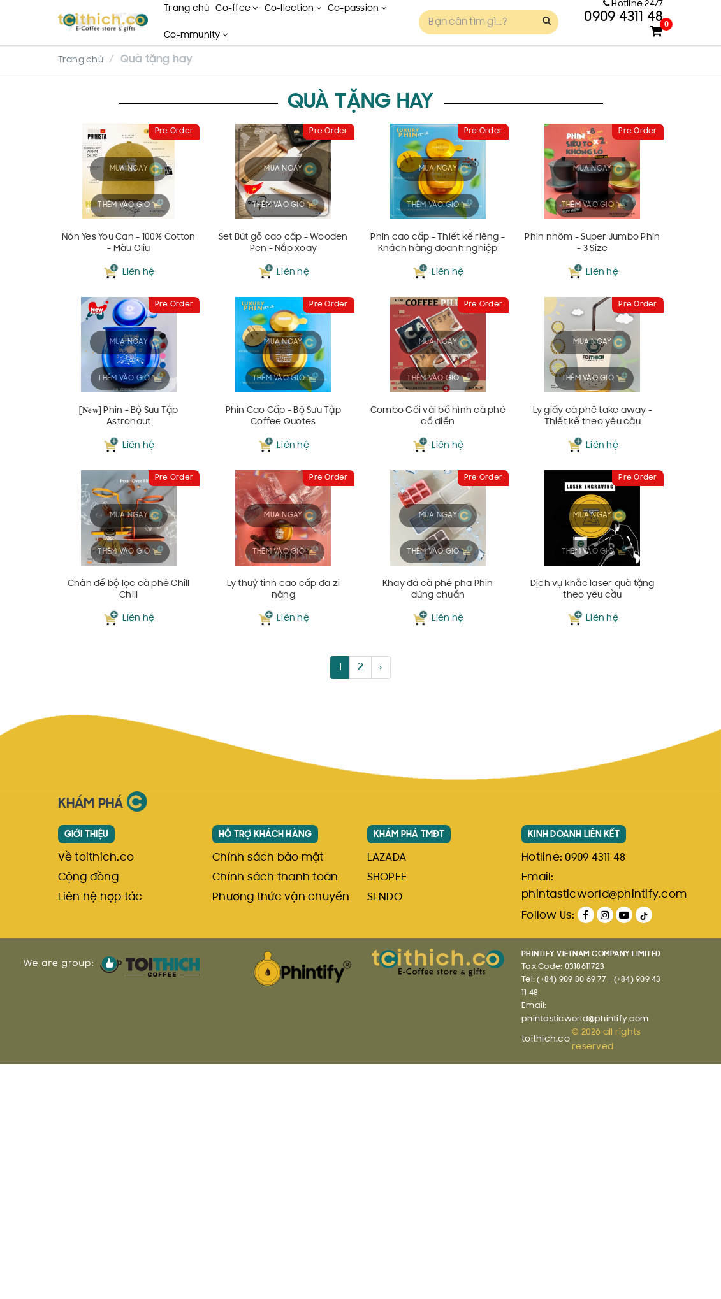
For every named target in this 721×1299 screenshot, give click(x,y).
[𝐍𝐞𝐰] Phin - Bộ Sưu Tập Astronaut (129, 576)
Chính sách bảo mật (268, 1093)
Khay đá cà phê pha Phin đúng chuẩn (438, 827)
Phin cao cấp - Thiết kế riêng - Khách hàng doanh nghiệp (438, 325)
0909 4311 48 (595, 1093)
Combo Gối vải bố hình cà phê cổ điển (437, 576)
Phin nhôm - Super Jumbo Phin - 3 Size (592, 324)
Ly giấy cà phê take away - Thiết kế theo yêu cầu (592, 577)
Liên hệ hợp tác (100, 1132)
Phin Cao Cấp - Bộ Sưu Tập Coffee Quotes (283, 576)
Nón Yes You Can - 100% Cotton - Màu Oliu (129, 324)
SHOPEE (387, 1113)
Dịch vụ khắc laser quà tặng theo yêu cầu (592, 827)
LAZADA (387, 1093)
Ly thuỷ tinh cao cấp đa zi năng (283, 827)
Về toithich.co (96, 1093)
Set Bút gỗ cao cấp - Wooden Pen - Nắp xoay (283, 324)
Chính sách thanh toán (275, 1113)
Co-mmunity (196, 35)
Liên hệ (138, 350)
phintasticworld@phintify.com (604, 1130)
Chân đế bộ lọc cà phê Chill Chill (128, 827)
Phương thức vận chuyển (281, 1132)
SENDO (384, 1132)
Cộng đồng (88, 1113)
